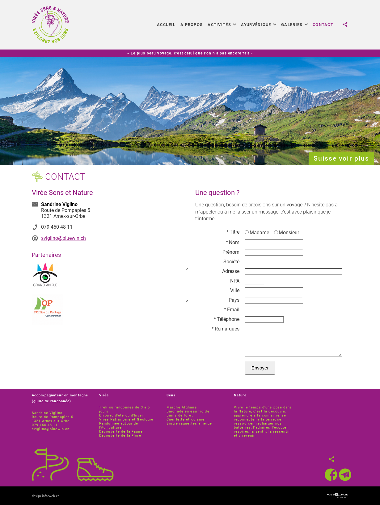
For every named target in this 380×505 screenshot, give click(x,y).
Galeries (294, 24)
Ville (234, 290)
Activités (222, 24)
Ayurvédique (258, 24)
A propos (191, 24)
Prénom (230, 252)
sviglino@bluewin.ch (63, 238)
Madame (257, 232)
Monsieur (286, 232)
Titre (233, 232)
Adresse (230, 271)
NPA (234, 281)
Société (231, 262)
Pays (234, 300)
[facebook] (331, 474)
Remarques (225, 329)
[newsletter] (345, 474)
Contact (323, 24)
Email (231, 310)
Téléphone (226, 319)
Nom (232, 242)
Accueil (166, 24)
